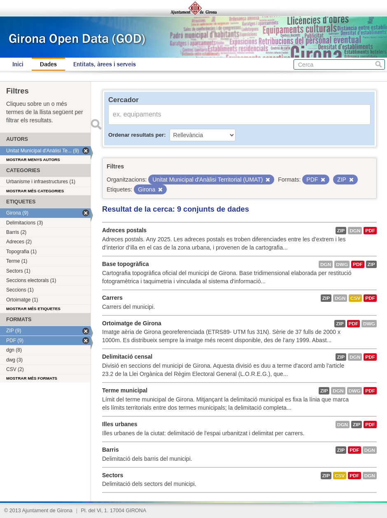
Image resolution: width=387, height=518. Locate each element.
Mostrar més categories (35, 191)
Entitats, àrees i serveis (104, 64)
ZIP (341, 230)
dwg (342, 264)
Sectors (112, 475)
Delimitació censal (127, 356)
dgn (355, 230)
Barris (110, 449)
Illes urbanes (120, 424)
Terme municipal (124, 390)
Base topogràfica (125, 264)
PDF (370, 230)
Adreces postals (124, 230)
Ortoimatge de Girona (131, 323)
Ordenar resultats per (136, 135)
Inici (17, 64)
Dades (48, 64)
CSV (355, 298)
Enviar (96, 124)
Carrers (112, 297)
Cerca (378, 64)
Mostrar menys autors (33, 159)
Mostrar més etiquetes (33, 308)
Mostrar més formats (31, 378)
